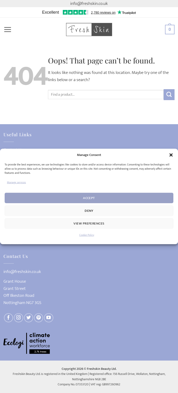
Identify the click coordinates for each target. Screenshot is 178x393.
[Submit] (169, 94)
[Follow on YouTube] (48, 318)
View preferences (88, 223)
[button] (171, 155)
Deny (89, 211)
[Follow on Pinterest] (38, 318)
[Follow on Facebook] (8, 318)
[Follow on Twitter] (28, 318)
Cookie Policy (86, 235)
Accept (89, 198)
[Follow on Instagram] (18, 318)
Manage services (16, 182)
